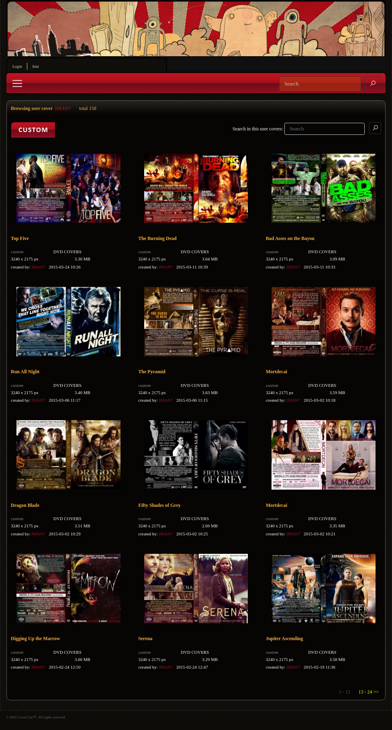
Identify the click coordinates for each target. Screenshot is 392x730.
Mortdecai (276, 371)
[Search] (320, 84)
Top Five (20, 238)
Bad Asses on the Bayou (290, 238)
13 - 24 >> (368, 692)
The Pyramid (151, 371)
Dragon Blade (25, 505)
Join (35, 66)
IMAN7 (63, 108)
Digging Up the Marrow (35, 638)
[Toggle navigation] (17, 83)
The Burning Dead (157, 238)
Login (17, 66)
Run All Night (25, 371)
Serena (145, 638)
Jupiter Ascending (284, 638)
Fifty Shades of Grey (159, 505)
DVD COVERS (67, 251)
